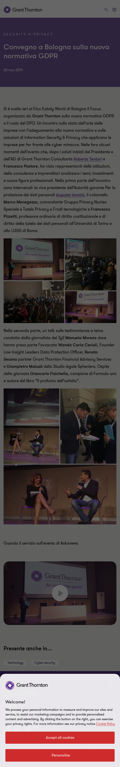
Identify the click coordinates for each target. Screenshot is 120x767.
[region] (60, 720)
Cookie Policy (105, 724)
